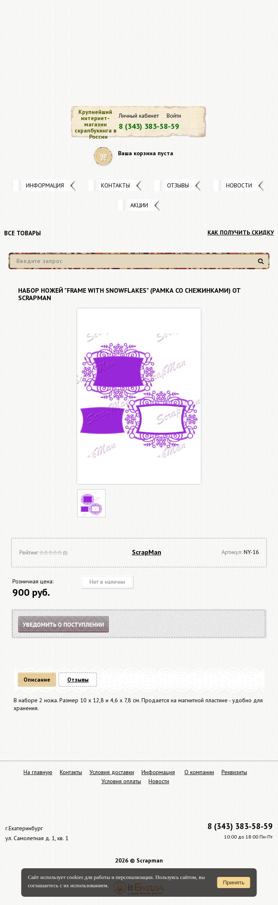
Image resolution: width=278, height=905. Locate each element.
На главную (38, 772)
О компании (199, 772)
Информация (45, 185)
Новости (239, 185)
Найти (262, 264)
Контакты (115, 185)
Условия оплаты (121, 781)
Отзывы (178, 185)
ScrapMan (146, 552)
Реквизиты (234, 772)
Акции (139, 205)
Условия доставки (112, 772)
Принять (234, 882)
